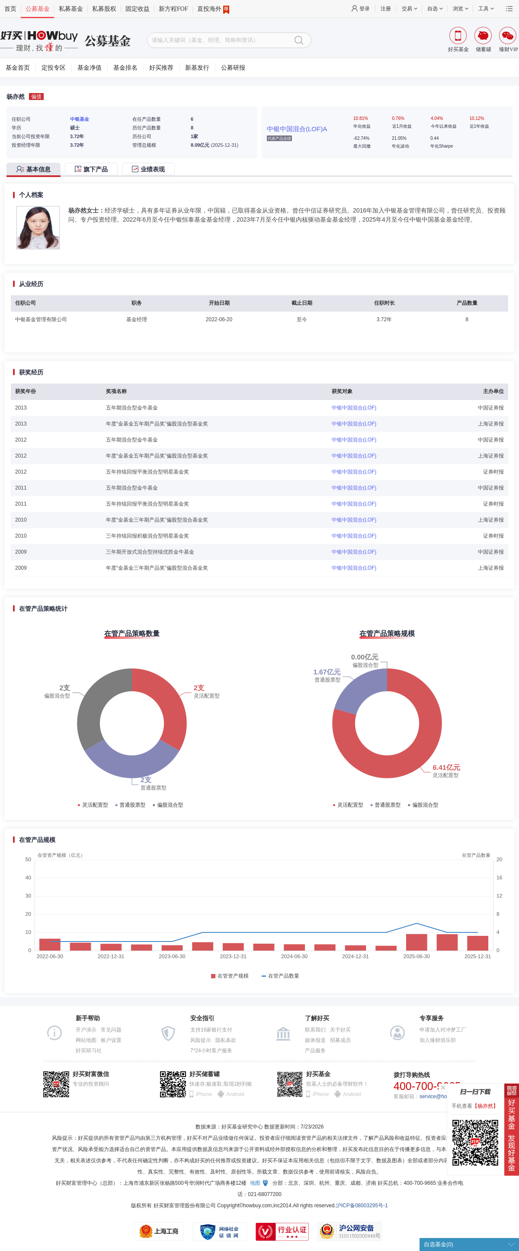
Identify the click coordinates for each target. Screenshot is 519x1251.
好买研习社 (89, 1051)
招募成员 (340, 1040)
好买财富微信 (91, 1074)
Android (234, 1094)
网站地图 (86, 1040)
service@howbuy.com (445, 1096)
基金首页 (18, 67)
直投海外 (213, 9)
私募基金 (71, 9)
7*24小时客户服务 (211, 1051)
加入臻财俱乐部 (438, 1040)
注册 (386, 9)
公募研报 (233, 67)
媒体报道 (315, 1040)
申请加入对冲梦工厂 (443, 1030)
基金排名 (125, 67)
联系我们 (315, 1030)
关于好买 (340, 1030)
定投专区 (54, 67)
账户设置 (111, 1040)
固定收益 (137, 9)
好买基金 (318, 1074)
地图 (255, 1183)
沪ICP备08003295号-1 (362, 1206)
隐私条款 (225, 1040)
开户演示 (86, 1030)
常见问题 (111, 1030)
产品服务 (315, 1051)
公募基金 (38, 9)
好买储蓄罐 (204, 1074)
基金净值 (89, 67)
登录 (364, 9)
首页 (10, 9)
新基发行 (197, 67)
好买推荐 (161, 67)
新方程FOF (173, 9)
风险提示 (200, 1040)
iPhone (204, 1094)
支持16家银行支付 (211, 1030)
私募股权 (104, 9)
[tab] (35, 170)
